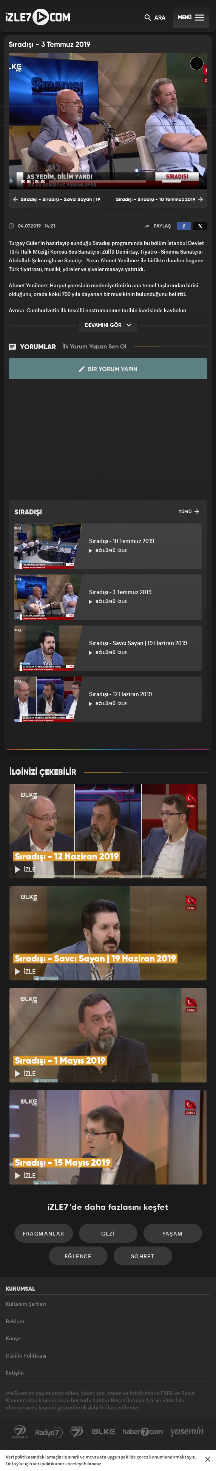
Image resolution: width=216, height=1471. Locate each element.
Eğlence (78, 1256)
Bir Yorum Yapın (108, 369)
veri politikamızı (49, 1463)
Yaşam (172, 1233)
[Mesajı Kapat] (207, 1459)
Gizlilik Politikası (26, 1355)
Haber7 (143, 1432)
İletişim (15, 1372)
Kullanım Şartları (26, 1303)
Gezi (108, 1233)
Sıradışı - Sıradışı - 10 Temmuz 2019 (159, 199)
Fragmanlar (44, 1233)
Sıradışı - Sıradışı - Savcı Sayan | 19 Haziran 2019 (56, 202)
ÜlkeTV (103, 1432)
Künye (13, 1338)
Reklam (15, 1321)
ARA (155, 18)
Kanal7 (20, 1432)
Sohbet (142, 1256)
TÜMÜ (189, 511)
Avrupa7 (77, 1432)
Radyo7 (49, 1432)
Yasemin (187, 1432)
